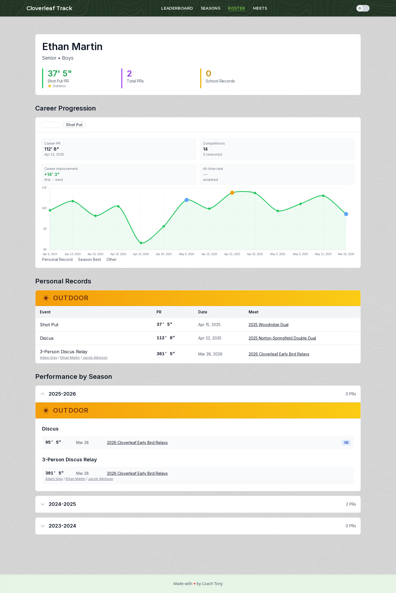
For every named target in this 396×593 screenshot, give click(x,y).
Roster (236, 8)
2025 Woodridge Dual (268, 324)
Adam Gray (48, 357)
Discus (50, 124)
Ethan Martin (70, 357)
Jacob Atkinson (95, 357)
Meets (260, 8)
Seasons (210, 8)
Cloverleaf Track (49, 8)
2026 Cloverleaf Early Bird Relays (279, 354)
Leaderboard (177, 8)
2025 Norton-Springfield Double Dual (282, 338)
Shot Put (74, 124)
